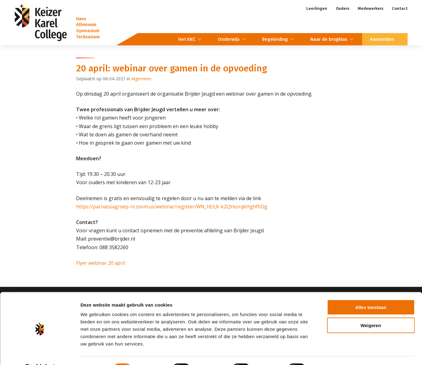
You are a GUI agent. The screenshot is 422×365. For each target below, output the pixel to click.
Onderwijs (229, 39)
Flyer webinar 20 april (101, 263)
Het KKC (187, 39)
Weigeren (370, 309)
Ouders (342, 8)
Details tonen (331, 352)
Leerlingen (316, 8)
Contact (400, 8)
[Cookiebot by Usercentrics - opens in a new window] (40, 353)
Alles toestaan (370, 291)
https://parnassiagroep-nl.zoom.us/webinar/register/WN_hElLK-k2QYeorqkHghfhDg (173, 206)
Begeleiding (275, 39)
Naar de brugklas (328, 39)
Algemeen (141, 79)
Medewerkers (370, 8)
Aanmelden (382, 39)
